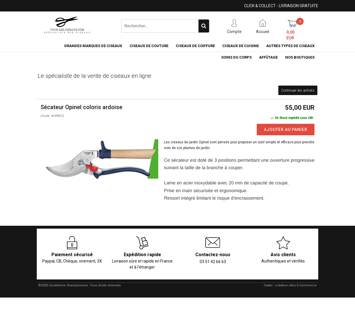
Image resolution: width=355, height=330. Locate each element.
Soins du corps (236, 57)
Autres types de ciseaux (290, 46)
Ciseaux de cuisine (240, 46)
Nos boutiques (300, 57)
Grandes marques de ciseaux (93, 46)
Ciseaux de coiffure (195, 46)
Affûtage (268, 57)
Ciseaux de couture (149, 46)
